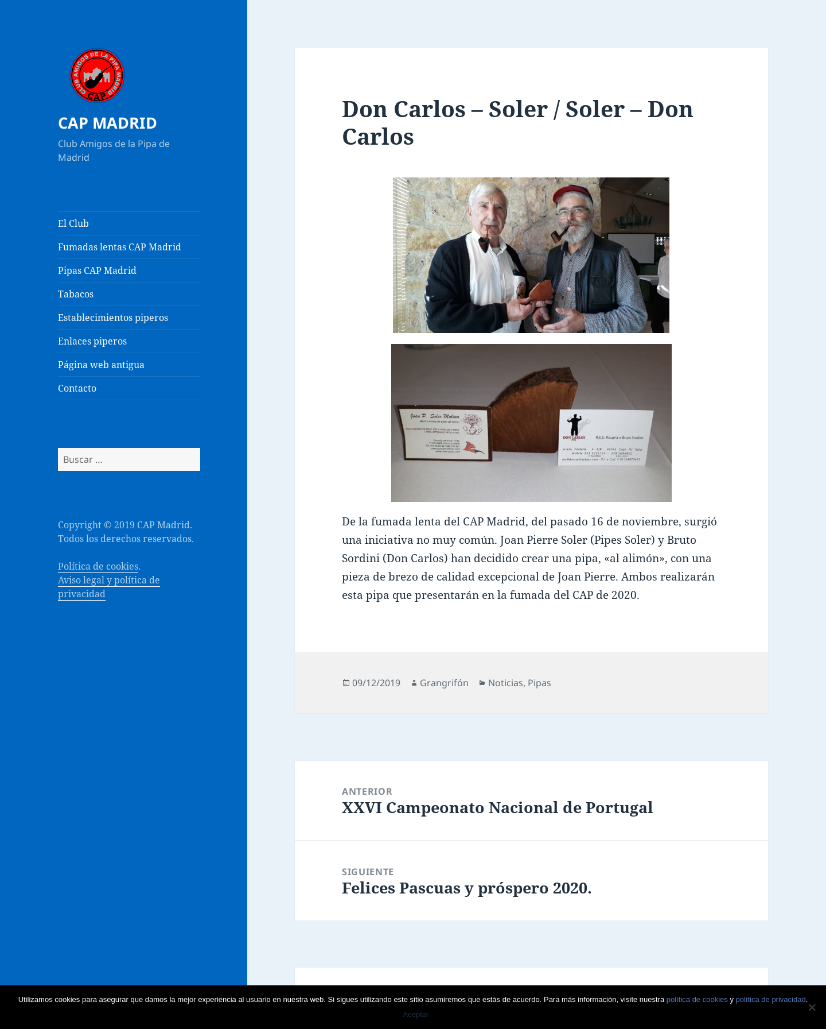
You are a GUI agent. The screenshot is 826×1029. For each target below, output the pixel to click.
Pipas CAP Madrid (97, 270)
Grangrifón (444, 682)
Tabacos (75, 294)
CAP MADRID (107, 122)
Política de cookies (98, 566)
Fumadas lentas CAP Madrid (119, 247)
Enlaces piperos (92, 341)
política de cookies (697, 999)
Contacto (77, 388)
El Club (73, 223)
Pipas (539, 682)
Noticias (505, 682)
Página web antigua (101, 364)
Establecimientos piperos (113, 317)
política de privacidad (771, 999)
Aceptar (416, 1014)
